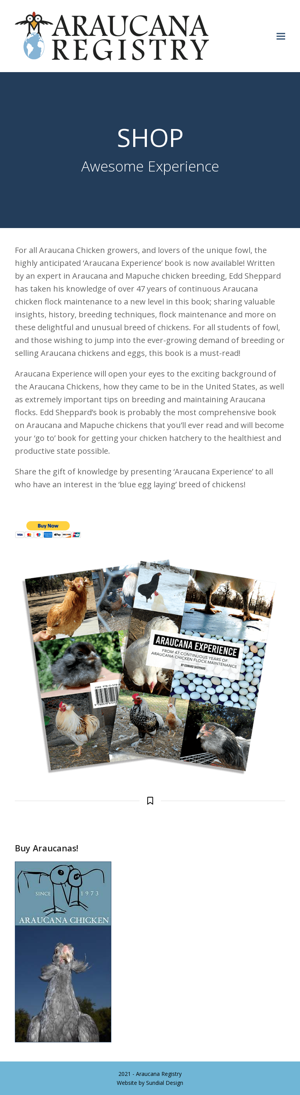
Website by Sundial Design (150, 1082)
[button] (281, 36)
